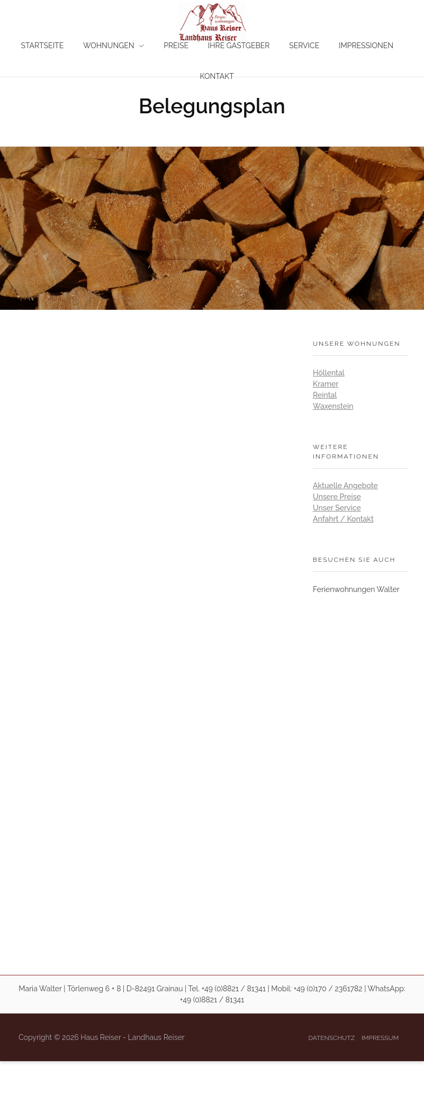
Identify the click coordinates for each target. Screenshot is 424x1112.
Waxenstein (333, 406)
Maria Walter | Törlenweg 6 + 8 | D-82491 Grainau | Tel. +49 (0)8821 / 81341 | (144, 988)
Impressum (380, 1038)
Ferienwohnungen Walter (356, 589)
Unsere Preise (337, 496)
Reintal (325, 395)
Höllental (329, 373)
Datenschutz (331, 1038)
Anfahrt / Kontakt (343, 519)
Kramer (325, 384)
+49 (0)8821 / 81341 (212, 1000)
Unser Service (337, 508)
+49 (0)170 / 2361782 (328, 988)
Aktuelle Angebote (345, 485)
